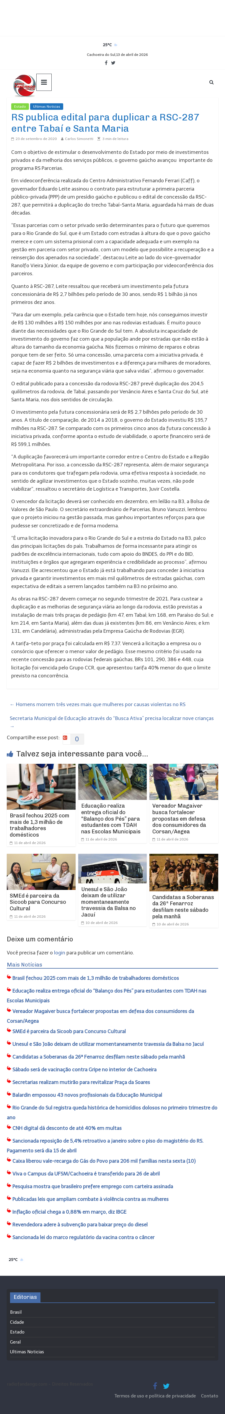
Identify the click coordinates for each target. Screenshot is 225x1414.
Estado (20, 106)
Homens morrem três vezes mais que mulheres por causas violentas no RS (97, 704)
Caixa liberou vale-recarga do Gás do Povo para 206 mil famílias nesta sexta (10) (103, 1161)
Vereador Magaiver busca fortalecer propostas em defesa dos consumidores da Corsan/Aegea (179, 819)
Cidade (17, 1322)
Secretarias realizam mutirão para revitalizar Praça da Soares (81, 1082)
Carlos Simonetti (79, 139)
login (59, 953)
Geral (15, 1342)
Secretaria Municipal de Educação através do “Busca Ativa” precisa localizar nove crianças (112, 722)
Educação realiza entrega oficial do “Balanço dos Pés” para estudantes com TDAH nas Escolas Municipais (111, 819)
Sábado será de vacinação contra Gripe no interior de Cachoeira (84, 1069)
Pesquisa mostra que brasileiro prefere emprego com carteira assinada (92, 1186)
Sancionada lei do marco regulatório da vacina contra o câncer (83, 1237)
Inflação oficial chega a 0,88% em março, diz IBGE (69, 1212)
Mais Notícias (24, 965)
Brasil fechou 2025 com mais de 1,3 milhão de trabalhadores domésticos (39, 825)
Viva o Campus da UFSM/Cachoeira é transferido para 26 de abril (86, 1174)
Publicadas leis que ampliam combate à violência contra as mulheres (90, 1199)
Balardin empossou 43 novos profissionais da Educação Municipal (87, 1095)
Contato (209, 1396)
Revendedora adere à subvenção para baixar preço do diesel (80, 1225)
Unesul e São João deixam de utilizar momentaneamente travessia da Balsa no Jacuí (108, 902)
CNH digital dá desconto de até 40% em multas (67, 1128)
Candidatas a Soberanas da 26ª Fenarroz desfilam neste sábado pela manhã (183, 907)
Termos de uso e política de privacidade (156, 1396)
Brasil (16, 1312)
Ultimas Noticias (46, 106)
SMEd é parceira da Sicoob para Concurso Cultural (38, 902)
